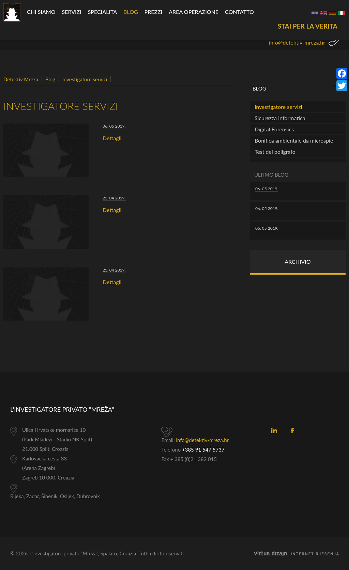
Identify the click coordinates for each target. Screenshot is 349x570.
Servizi (71, 12)
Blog (130, 12)
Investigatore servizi (84, 79)
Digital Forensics (274, 129)
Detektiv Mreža (20, 79)
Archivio (297, 261)
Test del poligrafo (275, 151)
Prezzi (154, 12)
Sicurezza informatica (280, 118)
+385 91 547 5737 (203, 449)
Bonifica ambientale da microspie (294, 140)
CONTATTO (239, 12)
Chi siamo (41, 12)
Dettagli (112, 138)
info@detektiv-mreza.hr (297, 42)
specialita (102, 12)
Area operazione (193, 12)
